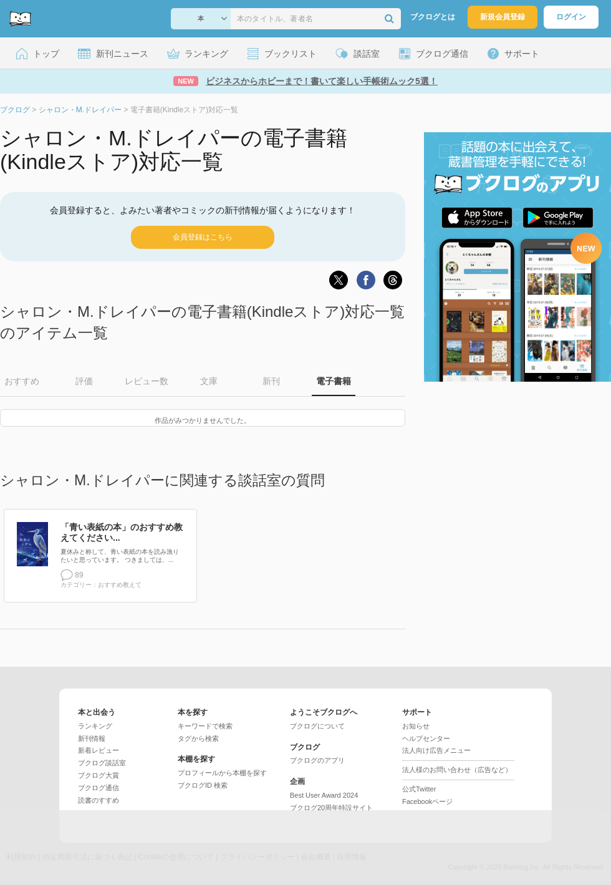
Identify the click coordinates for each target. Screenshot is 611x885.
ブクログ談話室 (102, 763)
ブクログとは (432, 16)
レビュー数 (146, 381)
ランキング (95, 726)
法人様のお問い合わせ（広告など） (457, 769)
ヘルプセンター (426, 738)
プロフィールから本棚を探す (222, 772)
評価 (84, 381)
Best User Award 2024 (324, 795)
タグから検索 (198, 738)
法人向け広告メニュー (436, 750)
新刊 (271, 381)
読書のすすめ (98, 800)
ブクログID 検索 (203, 785)
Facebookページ (427, 801)
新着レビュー (98, 750)
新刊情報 (91, 738)
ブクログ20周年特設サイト (331, 807)
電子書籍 (333, 381)
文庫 (209, 381)
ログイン (571, 16)
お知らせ (416, 726)
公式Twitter (419, 789)
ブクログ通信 (98, 787)
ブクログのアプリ (317, 760)
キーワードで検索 (205, 726)
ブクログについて (317, 726)
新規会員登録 (502, 16)
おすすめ (21, 381)
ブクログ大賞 (98, 775)
